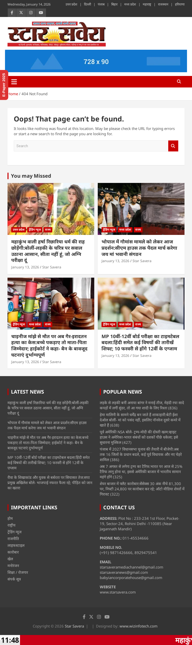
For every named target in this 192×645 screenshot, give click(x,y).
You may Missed (31, 175)
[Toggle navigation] (14, 81)
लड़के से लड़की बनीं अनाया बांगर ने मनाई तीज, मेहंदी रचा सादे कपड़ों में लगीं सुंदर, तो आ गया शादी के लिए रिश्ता (142, 405)
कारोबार (13, 552)
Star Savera (51, 267)
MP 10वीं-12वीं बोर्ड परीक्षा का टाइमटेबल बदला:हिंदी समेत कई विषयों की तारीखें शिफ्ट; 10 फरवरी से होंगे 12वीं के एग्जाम (140, 342)
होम (10, 518)
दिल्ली (87, 4)
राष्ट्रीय (12, 525)
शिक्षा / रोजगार (18, 572)
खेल (10, 558)
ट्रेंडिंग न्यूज (35, 229)
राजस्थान (163, 4)
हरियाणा (179, 4)
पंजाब (101, 4)
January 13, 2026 (25, 267)
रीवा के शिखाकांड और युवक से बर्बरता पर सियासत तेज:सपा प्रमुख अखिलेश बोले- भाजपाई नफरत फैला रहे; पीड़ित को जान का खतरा (50, 482)
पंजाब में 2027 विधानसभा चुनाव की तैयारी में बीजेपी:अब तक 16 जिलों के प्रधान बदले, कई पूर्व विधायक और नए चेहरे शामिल (141, 454)
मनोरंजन (13, 565)
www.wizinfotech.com (139, 626)
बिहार (114, 4)
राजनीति (13, 538)
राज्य (48, 229)
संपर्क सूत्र (14, 579)
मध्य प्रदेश (130, 4)
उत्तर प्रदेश (71, 4)
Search (173, 146)
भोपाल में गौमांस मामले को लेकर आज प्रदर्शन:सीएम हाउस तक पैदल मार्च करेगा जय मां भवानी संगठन (139, 247)
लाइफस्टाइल (16, 545)
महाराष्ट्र (147, 4)
